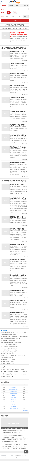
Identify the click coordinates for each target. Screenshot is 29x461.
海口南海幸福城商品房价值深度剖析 (9, 344)
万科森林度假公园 (13, 391)
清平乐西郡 (13, 401)
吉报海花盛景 (13, 387)
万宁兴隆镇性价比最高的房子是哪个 (20, 336)
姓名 (2, 9)
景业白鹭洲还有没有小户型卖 (7, 357)
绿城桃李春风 (13, 404)
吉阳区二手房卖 (17, 334)
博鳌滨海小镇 (13, 399)
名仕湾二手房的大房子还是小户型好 (9, 355)
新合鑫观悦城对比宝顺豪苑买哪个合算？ (10, 351)
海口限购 (3, 376)
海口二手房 (3, 371)
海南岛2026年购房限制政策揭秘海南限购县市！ (13, 435)
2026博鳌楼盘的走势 (5, 336)
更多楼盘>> (25, 410)
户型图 (11, 374)
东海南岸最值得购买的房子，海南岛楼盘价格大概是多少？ (15, 441)
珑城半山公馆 (13, 397)
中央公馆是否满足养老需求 (19, 332)
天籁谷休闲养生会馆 (13, 389)
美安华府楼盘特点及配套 (6, 332)
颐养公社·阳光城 (13, 393)
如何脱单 (4, 5)
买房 (26, 371)
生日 (2, 16)
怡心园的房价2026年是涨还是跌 (8, 340)
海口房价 (12, 369)
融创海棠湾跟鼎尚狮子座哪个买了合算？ (10, 347)
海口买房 (3, 369)
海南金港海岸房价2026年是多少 (8, 359)
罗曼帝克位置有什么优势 (6, 334)
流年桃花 (11, 5)
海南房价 (8, 369)
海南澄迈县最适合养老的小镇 (7, 353)
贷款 (24, 371)
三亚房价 (15, 374)
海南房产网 (17, 455)
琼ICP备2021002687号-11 (22, 457)
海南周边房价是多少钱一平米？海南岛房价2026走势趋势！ (15, 444)
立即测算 (14, 20)
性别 (2, 12)
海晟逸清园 (13, 406)
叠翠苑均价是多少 (22, 355)
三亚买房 (15, 371)
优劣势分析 (17, 369)
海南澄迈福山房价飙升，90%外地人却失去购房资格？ (14, 446)
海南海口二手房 (9, 376)
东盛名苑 (13, 395)
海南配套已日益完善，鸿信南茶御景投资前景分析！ (14, 432)
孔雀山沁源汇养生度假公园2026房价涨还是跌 (11, 342)
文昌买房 (20, 374)
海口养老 (3, 374)
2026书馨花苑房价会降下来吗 (7, 363)
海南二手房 (20, 371)
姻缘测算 (18, 5)
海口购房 (24, 374)
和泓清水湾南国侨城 (13, 408)
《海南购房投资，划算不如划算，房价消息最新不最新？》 (15, 437)
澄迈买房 (8, 374)
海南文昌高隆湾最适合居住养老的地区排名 (10, 338)
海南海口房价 (10, 371)
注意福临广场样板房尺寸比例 (7, 361)
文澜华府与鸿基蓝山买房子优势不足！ (9, 349)
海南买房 (22, 369)
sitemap (14, 457)
